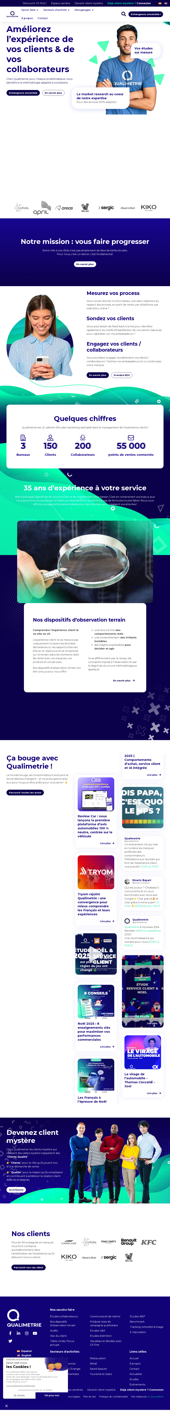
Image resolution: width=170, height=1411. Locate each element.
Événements (137, 1385)
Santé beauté (98, 1369)
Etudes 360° (137, 1317)
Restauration (98, 1359)
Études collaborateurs (64, 1317)
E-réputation (138, 1333)
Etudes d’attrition (101, 1336)
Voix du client (58, 1336)
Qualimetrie (131, 928)
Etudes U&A (97, 1331)
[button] (134, 588)
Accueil (134, 1359)
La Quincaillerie (155, 1397)
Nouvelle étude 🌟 (139, 1017)
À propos (135, 1364)
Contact (134, 1369)
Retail (93, 1364)
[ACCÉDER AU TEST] (147, 907)
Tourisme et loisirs (101, 1375)
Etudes (134, 1380)
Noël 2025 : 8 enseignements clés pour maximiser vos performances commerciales (94, 1033)
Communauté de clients (105, 1317)
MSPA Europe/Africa (148, 932)
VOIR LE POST (150, 867)
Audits (54, 1331)
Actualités (136, 1375)
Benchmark (137, 1322)
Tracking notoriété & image (146, 1328)
